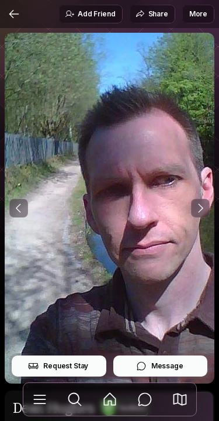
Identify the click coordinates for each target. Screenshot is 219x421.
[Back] (14, 14)
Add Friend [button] (90, 14)
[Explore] (75, 399)
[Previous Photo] (18, 208)
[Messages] (145, 399)
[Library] (40, 399)
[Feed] (110, 399)
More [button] (198, 13)
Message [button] (159, 366)
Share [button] (151, 14)
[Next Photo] (200, 208)
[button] (180, 399)
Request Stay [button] (58, 366)
